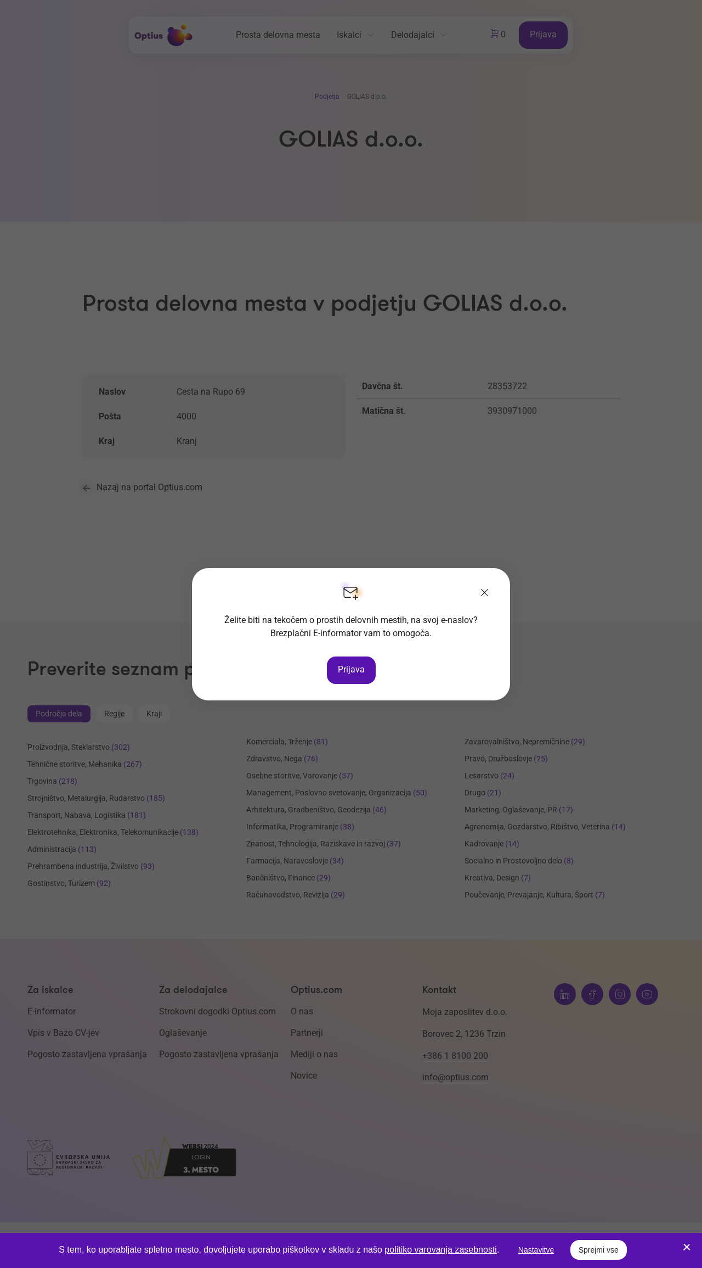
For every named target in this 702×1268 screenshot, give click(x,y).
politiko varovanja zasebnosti (440, 1249)
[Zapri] (485, 593)
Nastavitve (536, 1249)
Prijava (351, 669)
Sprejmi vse (599, 1249)
